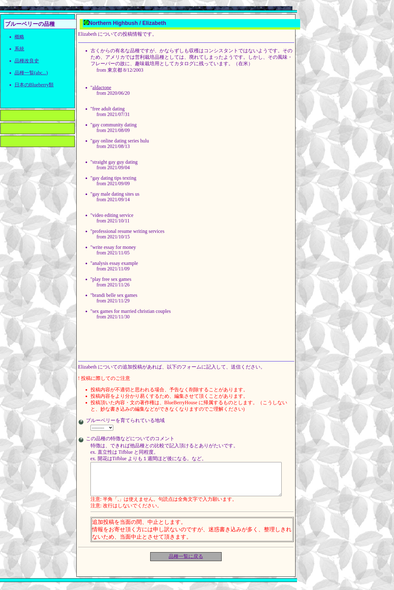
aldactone (101, 87)
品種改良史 (26, 60)
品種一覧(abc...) (31, 72)
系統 (19, 48)
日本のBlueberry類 (34, 84)
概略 (19, 36)
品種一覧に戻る (186, 562)
